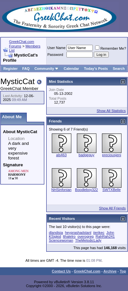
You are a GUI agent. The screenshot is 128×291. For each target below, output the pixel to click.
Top (123, 271)
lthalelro (69, 236)
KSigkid (55, 236)
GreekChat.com (87, 271)
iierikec (98, 232)
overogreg (86, 236)
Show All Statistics (111, 111)
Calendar (71, 68)
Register (10, 68)
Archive (110, 271)
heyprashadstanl (78, 232)
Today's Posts (96, 68)
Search (119, 68)
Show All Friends (112, 208)
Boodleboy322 (86, 190)
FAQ (26, 68)
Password (55, 55)
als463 (61, 155)
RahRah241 (105, 236)
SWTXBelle (111, 190)
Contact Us (61, 271)
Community (47, 68)
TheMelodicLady (88, 240)
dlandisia (56, 232)
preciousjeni (111, 155)
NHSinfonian (61, 190)
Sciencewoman (61, 240)
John (110, 232)
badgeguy (86, 155)
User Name (57, 48)
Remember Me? (110, 48)
